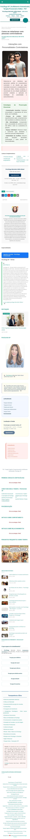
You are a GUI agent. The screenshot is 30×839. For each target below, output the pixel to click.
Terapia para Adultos (15, 657)
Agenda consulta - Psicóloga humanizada (11, 255)
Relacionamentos (11, 27)
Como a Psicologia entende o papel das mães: (15, 790)
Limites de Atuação (8, 727)
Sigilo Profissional (8, 738)
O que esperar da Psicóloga (8, 495)
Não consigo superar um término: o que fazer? (15, 807)
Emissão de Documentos (9, 715)
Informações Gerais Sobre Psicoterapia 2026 (14, 329)
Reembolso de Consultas (9, 734)
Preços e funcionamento (12, 456)
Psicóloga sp (9, 375)
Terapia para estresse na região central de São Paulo (15, 813)
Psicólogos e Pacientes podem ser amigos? (15, 811)
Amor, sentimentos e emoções (15, 800)
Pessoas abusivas (8, 156)
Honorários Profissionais (9, 724)
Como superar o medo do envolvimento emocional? (15, 824)
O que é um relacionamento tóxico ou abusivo (15, 821)
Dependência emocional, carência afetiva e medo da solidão (15, 806)
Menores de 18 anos (8, 729)
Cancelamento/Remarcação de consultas (13, 704)
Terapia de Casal (8, 405)
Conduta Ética (7, 706)
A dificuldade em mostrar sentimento (18, 574)
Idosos (13, 15)
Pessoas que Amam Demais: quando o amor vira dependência (15, 819)
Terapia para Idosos (8, 407)
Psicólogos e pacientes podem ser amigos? (18, 633)
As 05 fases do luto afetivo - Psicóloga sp (18, 588)
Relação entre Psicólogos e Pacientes (12, 736)
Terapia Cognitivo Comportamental (5, 500)
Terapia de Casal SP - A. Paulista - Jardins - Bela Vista (15, 816)
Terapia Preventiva (15, 684)
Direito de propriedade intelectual (11, 699)
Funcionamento (7, 413)
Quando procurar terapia (7, 497)
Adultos (22, 15)
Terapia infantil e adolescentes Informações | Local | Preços (15, 787)
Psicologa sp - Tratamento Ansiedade (15, 833)
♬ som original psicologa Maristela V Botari (13, 302)
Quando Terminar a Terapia (21, 499)
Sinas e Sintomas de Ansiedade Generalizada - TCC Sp (15, 831)
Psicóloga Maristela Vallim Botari (11, 11)
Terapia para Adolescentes (10, 409)
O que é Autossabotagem (15, 826)
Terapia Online (7, 411)
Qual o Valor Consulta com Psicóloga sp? (15, 792)
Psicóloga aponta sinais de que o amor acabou (17, 601)
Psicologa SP (18, 471)
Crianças (8, 15)
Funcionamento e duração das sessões (13, 720)
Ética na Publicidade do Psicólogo (12, 717)
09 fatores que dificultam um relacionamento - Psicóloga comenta (15, 798)
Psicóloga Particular (15, 794)
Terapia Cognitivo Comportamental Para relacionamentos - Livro (15, 829)
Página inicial (4, 27)
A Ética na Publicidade (9, 702)
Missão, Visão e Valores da (10, 731)
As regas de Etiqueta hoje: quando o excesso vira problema (15, 823)
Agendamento (15, 19)
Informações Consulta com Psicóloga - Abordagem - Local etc (18, 607)
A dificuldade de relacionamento (15, 804)
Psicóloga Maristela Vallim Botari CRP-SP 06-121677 (17, 216)
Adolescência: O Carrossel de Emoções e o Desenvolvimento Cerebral (15, 784)
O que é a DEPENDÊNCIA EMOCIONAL (15, 809)
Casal (17, 15)
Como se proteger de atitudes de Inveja (15, 814)
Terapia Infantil (15, 678)
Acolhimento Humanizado (7, 493)
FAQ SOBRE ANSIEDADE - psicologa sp (15, 802)
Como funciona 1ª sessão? (21, 493)
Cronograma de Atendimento (10, 708)
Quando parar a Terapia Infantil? (15, 782)
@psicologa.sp (6, 265)
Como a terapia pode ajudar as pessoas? (15, 796)
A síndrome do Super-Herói (16, 620)
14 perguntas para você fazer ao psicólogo (17, 627)
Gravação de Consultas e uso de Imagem (13, 722)
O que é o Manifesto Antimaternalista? (15, 788)
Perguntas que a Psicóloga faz (21, 496)
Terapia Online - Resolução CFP (11, 741)
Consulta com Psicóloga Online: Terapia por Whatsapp (17, 614)
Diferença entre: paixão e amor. (17, 581)
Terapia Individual (8, 402)
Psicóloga (6, 650)
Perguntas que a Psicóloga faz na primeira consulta (17, 594)
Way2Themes (14, 835)
